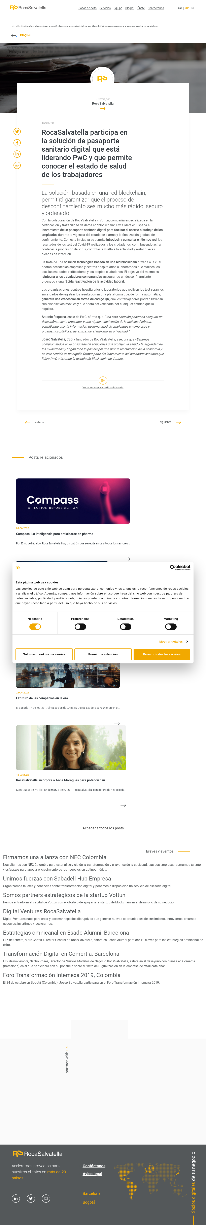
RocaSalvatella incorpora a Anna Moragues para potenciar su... (62, 780)
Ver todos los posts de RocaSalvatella (102, 387)
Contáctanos (156, 8)
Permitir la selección (103, 654)
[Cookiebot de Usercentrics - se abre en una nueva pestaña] (173, 568)
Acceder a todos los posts (103, 828)
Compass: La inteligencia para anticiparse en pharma (54, 534)
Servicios (105, 8)
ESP (187, 8)
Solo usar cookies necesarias (44, 654)
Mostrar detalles (171, 641)
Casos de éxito (87, 8)
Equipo (118, 8)
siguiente (170, 422)
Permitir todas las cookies (162, 654)
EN (193, 8)
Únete (141, 8)
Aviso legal (92, 1174)
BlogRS (129, 8)
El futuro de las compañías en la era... (43, 698)
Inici (13, 26)
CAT (180, 8)
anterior (35, 422)
